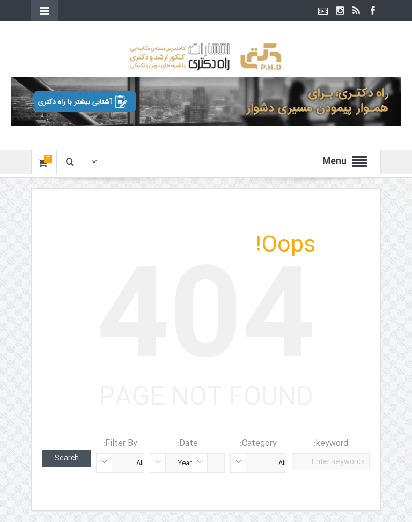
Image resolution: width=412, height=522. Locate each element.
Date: (187, 443)
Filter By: (120, 443)
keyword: (331, 443)
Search (67, 458)
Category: (258, 443)
